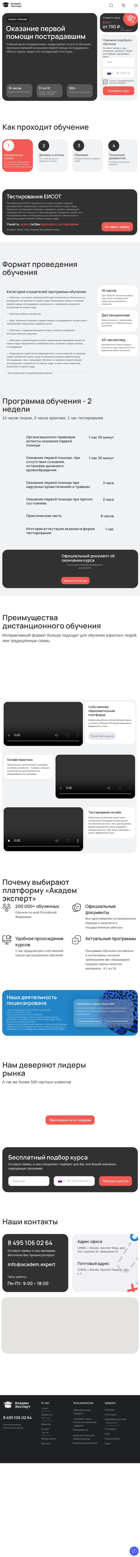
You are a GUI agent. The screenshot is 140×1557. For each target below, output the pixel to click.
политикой (122, 81)
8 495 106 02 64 (30, 1242)
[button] (136, 5)
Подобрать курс (118, 91)
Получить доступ (115, 1181)
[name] (118, 62)
